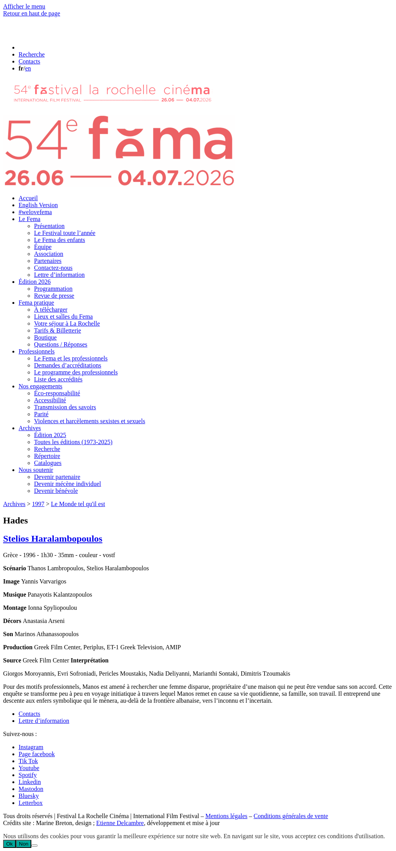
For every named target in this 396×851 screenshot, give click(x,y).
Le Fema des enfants (59, 240)
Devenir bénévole (56, 490)
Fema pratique (36, 302)
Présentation (49, 226)
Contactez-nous (53, 267)
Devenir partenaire (57, 477)
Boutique (45, 337)
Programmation (53, 288)
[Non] (34, 845)
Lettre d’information (59, 274)
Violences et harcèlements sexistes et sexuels (89, 421)
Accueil (28, 198)
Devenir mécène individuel (67, 483)
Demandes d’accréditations (67, 365)
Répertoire (47, 456)
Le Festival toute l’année (65, 233)
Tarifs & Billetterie (57, 330)
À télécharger (50, 309)
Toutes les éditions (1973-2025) (73, 442)
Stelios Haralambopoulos (52, 539)
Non (23, 844)
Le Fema (29, 219)
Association (48, 253)
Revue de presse (54, 295)
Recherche (47, 449)
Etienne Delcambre (120, 823)
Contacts (29, 713)
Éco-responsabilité (57, 393)
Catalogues (47, 463)
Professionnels (37, 351)
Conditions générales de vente (291, 816)
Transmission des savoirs (65, 407)
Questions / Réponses (60, 344)
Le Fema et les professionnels (71, 358)
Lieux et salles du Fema (63, 316)
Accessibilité (50, 400)
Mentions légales (226, 816)
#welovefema (35, 212)
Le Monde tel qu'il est (78, 504)
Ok (9, 844)
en (28, 68)
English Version (38, 205)
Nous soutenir (36, 470)
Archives (30, 428)
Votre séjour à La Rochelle (67, 323)
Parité (41, 414)
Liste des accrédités (58, 379)
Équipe (42, 247)
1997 (38, 504)
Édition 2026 (35, 281)
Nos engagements (40, 386)
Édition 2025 (50, 435)
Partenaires (47, 260)
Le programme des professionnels (76, 372)
